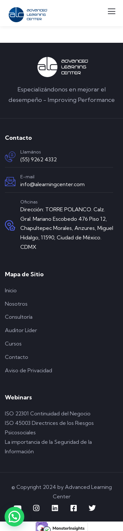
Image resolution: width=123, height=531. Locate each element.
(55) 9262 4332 (38, 159)
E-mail (27, 177)
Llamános (30, 152)
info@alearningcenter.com (52, 184)
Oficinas (29, 202)
